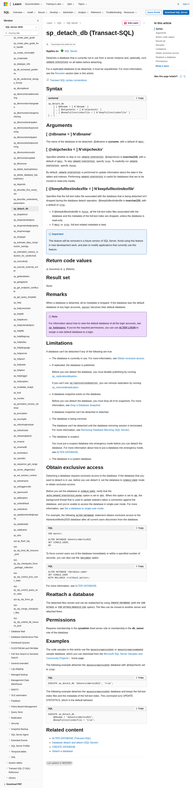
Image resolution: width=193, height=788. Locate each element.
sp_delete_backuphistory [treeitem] (26, 158)
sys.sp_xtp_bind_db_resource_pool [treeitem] (26, 540)
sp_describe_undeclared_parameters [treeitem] (26, 190)
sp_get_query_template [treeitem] (25, 286)
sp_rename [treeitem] (19, 431)
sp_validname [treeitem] (20, 519)
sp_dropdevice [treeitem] (21, 204)
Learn (49, 23)
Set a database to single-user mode (84, 508)
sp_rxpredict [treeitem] (19, 448)
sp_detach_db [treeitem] (21, 198)
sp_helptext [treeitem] (19, 359)
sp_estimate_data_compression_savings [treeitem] (26, 234)
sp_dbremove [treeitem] (20, 153)
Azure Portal (153, 12)
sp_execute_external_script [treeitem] (26, 258)
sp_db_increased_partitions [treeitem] (26, 61)
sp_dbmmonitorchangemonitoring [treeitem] (26, 104)
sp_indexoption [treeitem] (21, 371)
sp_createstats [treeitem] (21, 47)
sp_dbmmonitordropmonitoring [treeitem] (26, 119)
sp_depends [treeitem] (19, 173)
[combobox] (21, 27)
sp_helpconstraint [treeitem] (22, 297)
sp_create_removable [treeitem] (24, 42)
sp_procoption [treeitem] (20, 402)
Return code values (165, 37)
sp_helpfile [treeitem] (19, 320)
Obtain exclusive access (130, 358)
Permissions (162, 61)
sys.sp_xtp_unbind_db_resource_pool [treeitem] (26, 611)
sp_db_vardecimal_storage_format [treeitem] (26, 70)
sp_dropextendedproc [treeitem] (24, 209)
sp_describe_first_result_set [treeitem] (26, 181)
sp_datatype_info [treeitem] (22, 53)
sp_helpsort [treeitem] (19, 348)
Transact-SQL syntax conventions (68, 80)
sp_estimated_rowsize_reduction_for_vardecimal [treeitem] (26, 243)
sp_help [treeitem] (17, 292)
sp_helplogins (57, 327)
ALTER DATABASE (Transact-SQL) (71, 738)
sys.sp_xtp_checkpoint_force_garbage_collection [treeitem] (26, 553)
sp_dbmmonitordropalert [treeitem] (25, 111)
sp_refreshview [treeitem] (21, 419)
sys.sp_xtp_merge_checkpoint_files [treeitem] (26, 598)
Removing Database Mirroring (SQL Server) (105, 430)
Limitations (161, 49)
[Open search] (178, 4)
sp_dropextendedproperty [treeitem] (26, 215)
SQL (59, 23)
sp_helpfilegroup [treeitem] (22, 326)
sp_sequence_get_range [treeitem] (25, 453)
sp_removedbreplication (65, 387)
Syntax (159, 29)
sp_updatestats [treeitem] (21, 513)
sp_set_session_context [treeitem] (25, 464)
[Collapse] (38, 20)
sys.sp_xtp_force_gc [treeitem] (23, 588)
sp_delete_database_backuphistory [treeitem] (26, 166)
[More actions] (144, 23)
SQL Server (72, 23)
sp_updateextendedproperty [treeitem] (26, 506)
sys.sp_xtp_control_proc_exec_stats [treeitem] (26, 566)
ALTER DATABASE (67, 452)
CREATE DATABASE (63, 747)
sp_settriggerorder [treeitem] (22, 476)
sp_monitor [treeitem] (19, 388)
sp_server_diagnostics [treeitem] (24, 459)
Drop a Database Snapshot (85, 405)
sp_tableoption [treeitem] (21, 487)
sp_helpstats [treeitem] (20, 354)
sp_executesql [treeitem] (21, 250)
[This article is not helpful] (184, 76)
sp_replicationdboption (64, 376)
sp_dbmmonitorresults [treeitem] (24, 142)
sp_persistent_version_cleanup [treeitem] (26, 395)
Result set (160, 41)
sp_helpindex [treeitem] (20, 331)
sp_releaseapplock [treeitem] (23, 425)
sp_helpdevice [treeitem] (21, 309)
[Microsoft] (6, 4)
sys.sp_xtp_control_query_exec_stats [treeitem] (26, 579)
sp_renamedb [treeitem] (20, 436)
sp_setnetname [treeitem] (21, 470)
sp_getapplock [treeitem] (21, 271)
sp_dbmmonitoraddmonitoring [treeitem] (26, 85)
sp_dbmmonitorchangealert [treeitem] (26, 95)
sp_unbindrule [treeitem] (20, 498)
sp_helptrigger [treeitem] (20, 365)
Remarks (60, 73)
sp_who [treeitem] (17, 524)
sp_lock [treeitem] (17, 382)
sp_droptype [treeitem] (19, 226)
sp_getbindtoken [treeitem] (22, 266)
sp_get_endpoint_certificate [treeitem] (26, 279)
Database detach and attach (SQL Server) (75, 742)
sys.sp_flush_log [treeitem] (22, 530)
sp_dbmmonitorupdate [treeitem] (24, 147)
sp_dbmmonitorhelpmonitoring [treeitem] (26, 134)
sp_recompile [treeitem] (20, 408)
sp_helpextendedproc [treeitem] (24, 314)
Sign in (186, 4)
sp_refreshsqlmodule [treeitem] (24, 414)
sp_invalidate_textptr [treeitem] (23, 376)
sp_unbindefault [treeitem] (21, 493)
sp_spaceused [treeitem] (21, 481)
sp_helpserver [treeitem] (20, 342)
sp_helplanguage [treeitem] (22, 337)
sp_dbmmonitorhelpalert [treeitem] (25, 126)
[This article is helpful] (181, 76)
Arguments (161, 33)
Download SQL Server (176, 12)
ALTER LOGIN (127, 327)
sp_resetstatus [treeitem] (21, 442)
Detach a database (62, 751)
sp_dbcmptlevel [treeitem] (21, 78)
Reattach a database (166, 57)
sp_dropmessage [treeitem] (22, 220)
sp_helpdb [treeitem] (19, 303)
